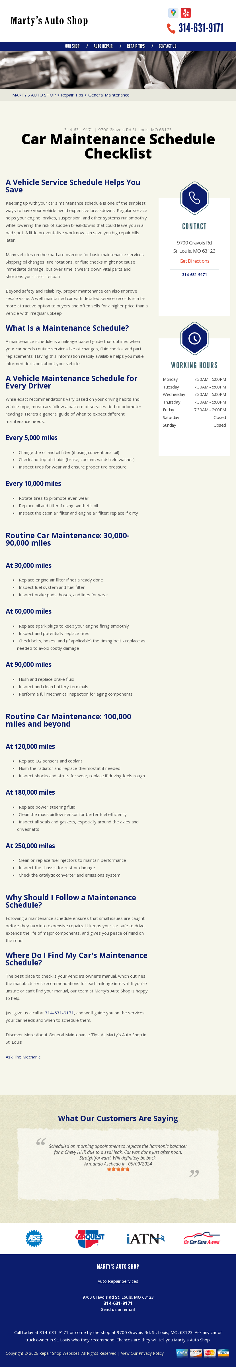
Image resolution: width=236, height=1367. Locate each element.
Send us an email (118, 1309)
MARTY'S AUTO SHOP (34, 95)
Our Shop (72, 46)
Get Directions (195, 261)
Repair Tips (136, 46)
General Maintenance (109, 95)
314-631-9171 (201, 28)
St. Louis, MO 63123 (152, 129)
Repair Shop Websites (59, 1353)
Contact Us (168, 46)
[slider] (118, 1169)
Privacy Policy (151, 1353)
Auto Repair (103, 46)
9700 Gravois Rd (114, 129)
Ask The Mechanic (23, 1057)
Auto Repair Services (118, 1281)
